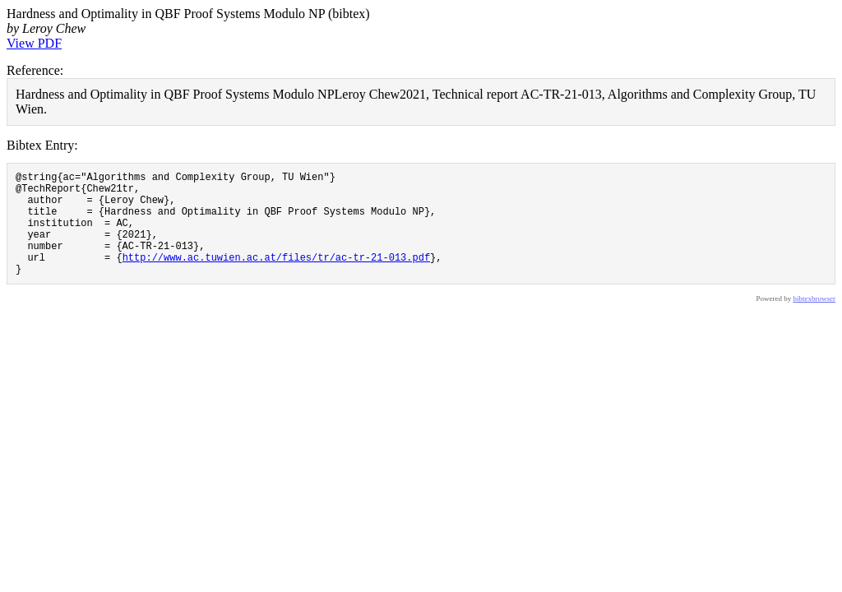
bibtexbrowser (814, 321)
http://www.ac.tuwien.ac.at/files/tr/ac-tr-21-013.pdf (276, 277)
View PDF (34, 43)
